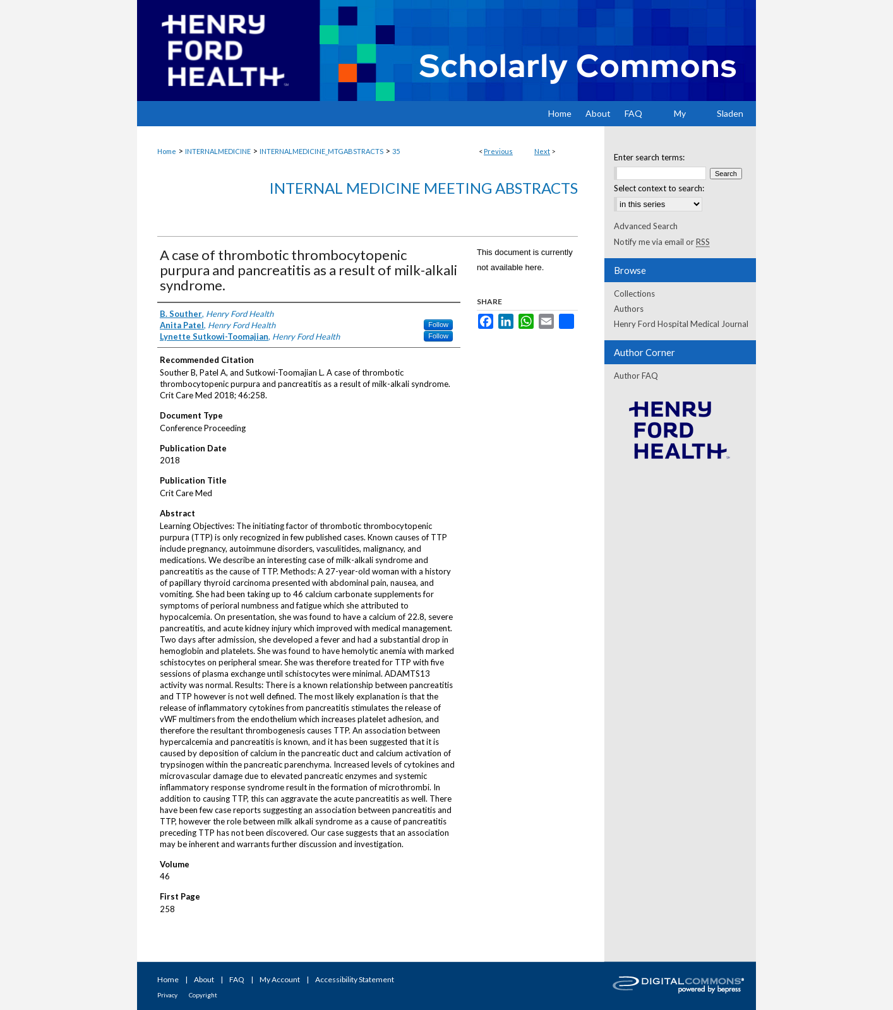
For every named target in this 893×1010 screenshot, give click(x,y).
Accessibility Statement (354, 979)
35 (396, 151)
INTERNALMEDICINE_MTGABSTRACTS (321, 151)
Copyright (203, 995)
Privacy (167, 995)
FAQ (236, 979)
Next (542, 151)
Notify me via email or (662, 242)
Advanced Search (646, 226)
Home (166, 151)
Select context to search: (659, 188)
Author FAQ (636, 376)
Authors (629, 309)
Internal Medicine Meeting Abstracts (423, 188)
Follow (438, 324)
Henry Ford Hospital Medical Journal (681, 324)
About (204, 979)
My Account (280, 979)
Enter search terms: (649, 157)
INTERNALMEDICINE (218, 151)
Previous (498, 151)
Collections (634, 293)
